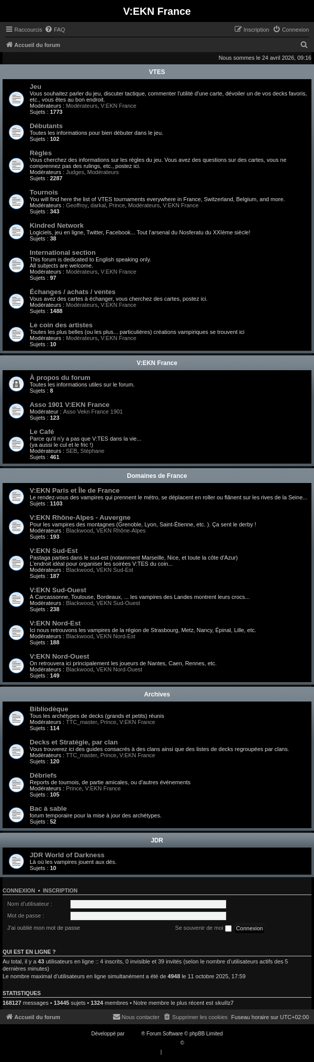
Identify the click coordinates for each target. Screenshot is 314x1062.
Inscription (60, 890)
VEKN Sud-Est (114, 570)
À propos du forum (60, 377)
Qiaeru (193, 1043)
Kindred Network (57, 225)
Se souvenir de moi (203, 928)
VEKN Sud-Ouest (118, 603)
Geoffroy (76, 205)
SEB (71, 451)
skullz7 (224, 1003)
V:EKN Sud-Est (54, 550)
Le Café (42, 432)
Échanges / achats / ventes (73, 292)
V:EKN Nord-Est (55, 623)
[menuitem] (54, 29)
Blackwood (79, 530)
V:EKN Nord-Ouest (59, 656)
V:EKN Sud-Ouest (58, 590)
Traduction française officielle (146, 1043)
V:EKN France (119, 106)
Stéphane (92, 451)
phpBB (133, 1033)
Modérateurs (82, 106)
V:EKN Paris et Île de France (75, 490)
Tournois (44, 192)
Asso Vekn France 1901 (93, 411)
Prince (117, 205)
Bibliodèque (49, 709)
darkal (98, 205)
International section (63, 252)
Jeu (35, 86)
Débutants (46, 126)
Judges (75, 172)
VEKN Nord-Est (115, 636)
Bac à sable (48, 808)
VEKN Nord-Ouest (119, 669)
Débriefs (43, 775)
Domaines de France (157, 475)
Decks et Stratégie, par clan (74, 742)
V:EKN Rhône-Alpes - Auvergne (80, 517)
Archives (157, 694)
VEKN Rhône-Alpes (121, 530)
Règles (41, 153)
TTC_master (81, 722)
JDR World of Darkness (67, 855)
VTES (157, 72)
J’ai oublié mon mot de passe (43, 928)
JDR (157, 840)
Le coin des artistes (61, 325)
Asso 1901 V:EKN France (69, 404)
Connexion (19, 890)
